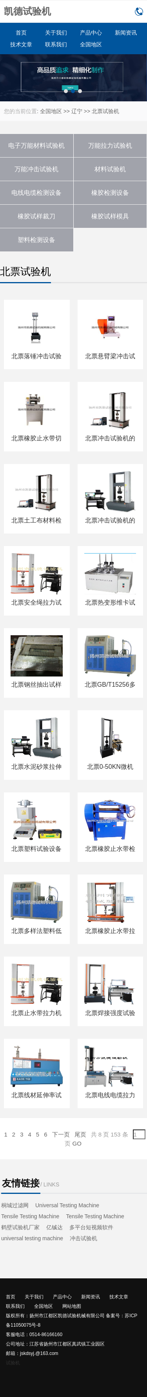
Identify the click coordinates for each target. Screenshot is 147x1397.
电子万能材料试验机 (36, 145)
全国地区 (91, 44)
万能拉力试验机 (110, 145)
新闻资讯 (126, 32)
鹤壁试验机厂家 (20, 1227)
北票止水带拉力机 (36, 1013)
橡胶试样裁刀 (36, 216)
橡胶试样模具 (110, 216)
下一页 (61, 1134)
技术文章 (21, 44)
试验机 (13, 1363)
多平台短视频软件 (91, 1227)
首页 (21, 32)
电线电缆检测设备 (36, 192)
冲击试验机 (83, 1238)
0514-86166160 (139, 11)
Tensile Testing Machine (30, 1216)
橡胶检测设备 (110, 192)
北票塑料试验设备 (36, 848)
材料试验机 (110, 169)
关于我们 (56, 32)
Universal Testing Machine (67, 1205)
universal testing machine (32, 1238)
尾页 (80, 1134)
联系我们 (56, 44)
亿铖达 (54, 1227)
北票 (97, 111)
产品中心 (91, 32)
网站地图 (71, 1306)
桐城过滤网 (15, 1205)
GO (77, 1143)
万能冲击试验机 (36, 169)
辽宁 (76, 111)
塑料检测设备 (36, 239)
